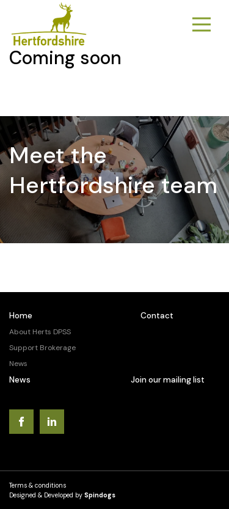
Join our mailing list (168, 380)
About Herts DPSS (40, 332)
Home (20, 315)
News (18, 363)
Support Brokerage (42, 348)
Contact (156, 315)
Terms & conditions (37, 485)
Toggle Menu (201, 25)
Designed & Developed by (62, 495)
